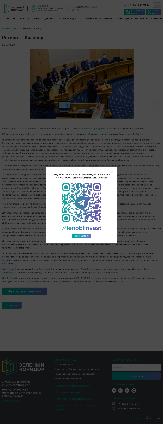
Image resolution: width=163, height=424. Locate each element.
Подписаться (81, 169)
